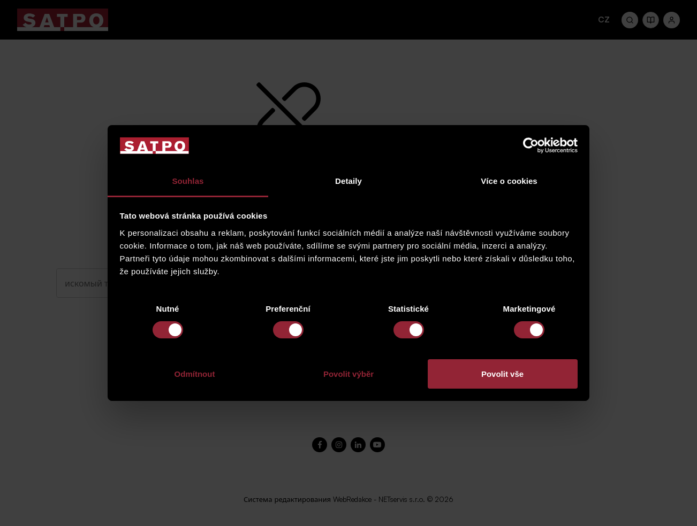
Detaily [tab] (348, 180)
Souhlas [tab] (187, 180)
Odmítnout (195, 373)
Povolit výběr (348, 373)
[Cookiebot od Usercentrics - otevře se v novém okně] (531, 145)
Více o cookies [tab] (509, 180)
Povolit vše (502, 373)
